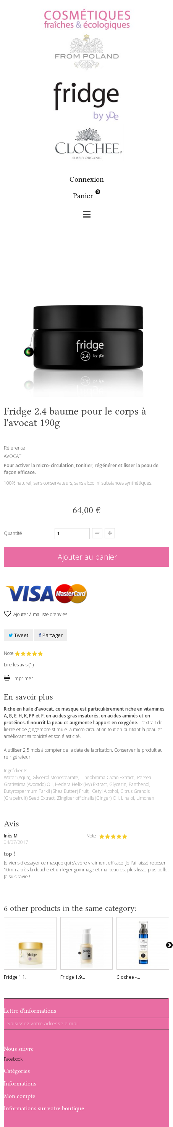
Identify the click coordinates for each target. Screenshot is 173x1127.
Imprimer (22, 678)
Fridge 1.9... (72, 977)
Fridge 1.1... (16, 977)
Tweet (18, 635)
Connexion (87, 179)
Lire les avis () (19, 664)
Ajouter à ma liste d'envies (39, 614)
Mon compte (19, 1096)
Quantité (13, 533)
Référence (14, 448)
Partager (51, 635)
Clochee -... (128, 977)
